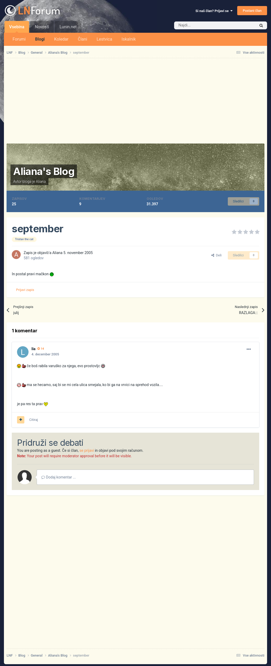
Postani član (252, 11)
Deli (216, 255)
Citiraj (33, 420)
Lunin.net (67, 26)
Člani (82, 39)
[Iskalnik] (203, 25)
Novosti (42, 26)
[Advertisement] (135, 100)
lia (33, 349)
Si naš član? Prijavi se (214, 11)
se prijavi (87, 450)
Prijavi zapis (25, 290)
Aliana (41, 181)
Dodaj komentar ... (58, 477)
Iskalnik (128, 39)
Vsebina (16, 28)
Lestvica (104, 39)
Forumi (19, 39)
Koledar (61, 39)
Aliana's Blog (43, 171)
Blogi (40, 39)
